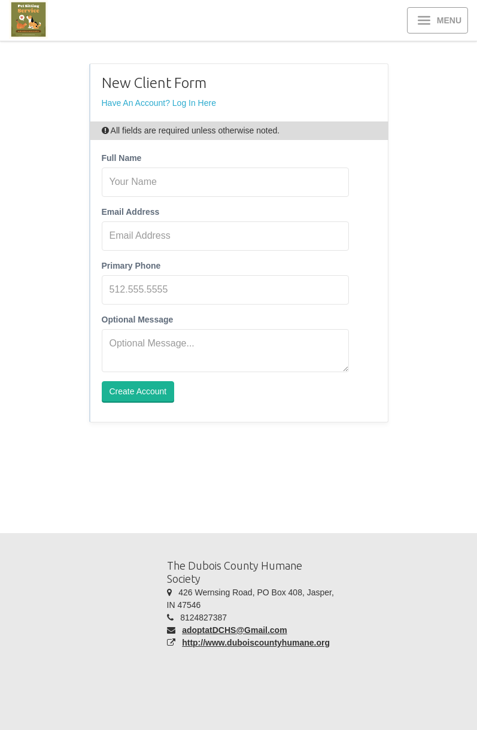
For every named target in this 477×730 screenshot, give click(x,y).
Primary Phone (131, 265)
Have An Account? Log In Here (159, 103)
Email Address (131, 212)
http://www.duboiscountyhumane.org (256, 642)
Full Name (122, 158)
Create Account (138, 391)
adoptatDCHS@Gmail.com (234, 630)
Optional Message (138, 319)
